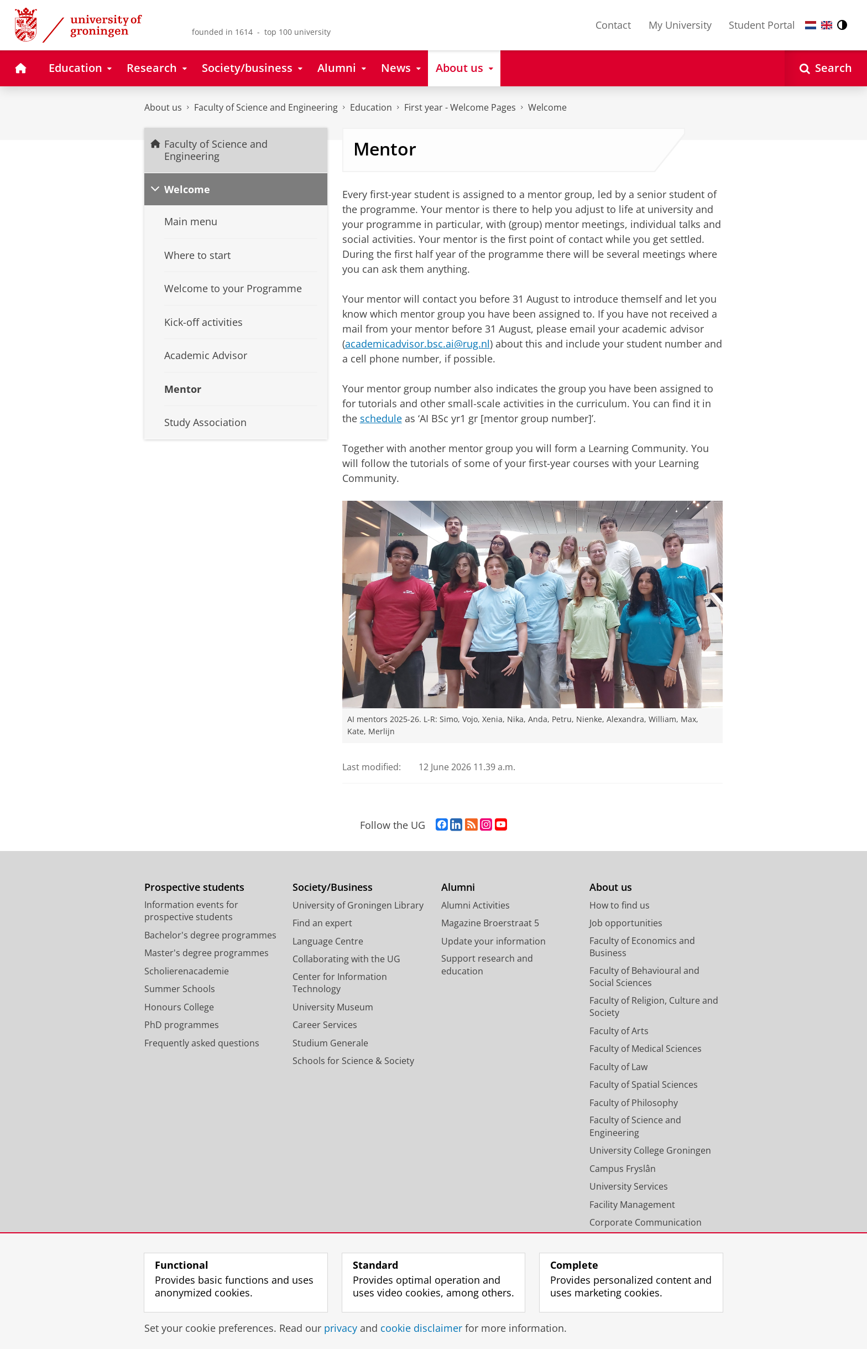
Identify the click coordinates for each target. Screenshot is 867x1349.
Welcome (547, 107)
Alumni (458, 887)
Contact (613, 25)
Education (371, 107)
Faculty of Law (618, 1067)
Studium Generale (330, 1043)
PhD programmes (181, 1025)
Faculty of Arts (619, 1031)
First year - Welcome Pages (460, 107)
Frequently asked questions (201, 1043)
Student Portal (762, 25)
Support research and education (487, 964)
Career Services (325, 1025)
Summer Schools (179, 989)
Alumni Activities (475, 905)
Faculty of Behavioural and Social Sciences (644, 976)
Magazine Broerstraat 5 (490, 923)
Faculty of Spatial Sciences (643, 1084)
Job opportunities (625, 923)
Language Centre (328, 941)
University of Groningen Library (358, 905)
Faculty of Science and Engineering (266, 107)
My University (680, 25)
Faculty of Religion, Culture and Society (653, 1006)
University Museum (333, 1007)
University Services (628, 1186)
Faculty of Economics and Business (642, 947)
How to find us (619, 905)
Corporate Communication (645, 1222)
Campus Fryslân (622, 1169)
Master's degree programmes (206, 953)
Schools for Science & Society (353, 1061)
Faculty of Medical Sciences (645, 1048)
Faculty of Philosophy (633, 1103)
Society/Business (333, 887)
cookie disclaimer (421, 1328)
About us (163, 107)
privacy (340, 1328)
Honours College (179, 1007)
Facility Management (632, 1204)
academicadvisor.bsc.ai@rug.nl (417, 343)
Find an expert (322, 923)
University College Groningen (650, 1150)
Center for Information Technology (340, 983)
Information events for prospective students (191, 911)
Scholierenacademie (186, 971)
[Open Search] (826, 68)
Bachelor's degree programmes (210, 935)
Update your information (493, 941)
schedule (381, 418)
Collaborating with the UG (346, 959)
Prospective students (194, 887)
